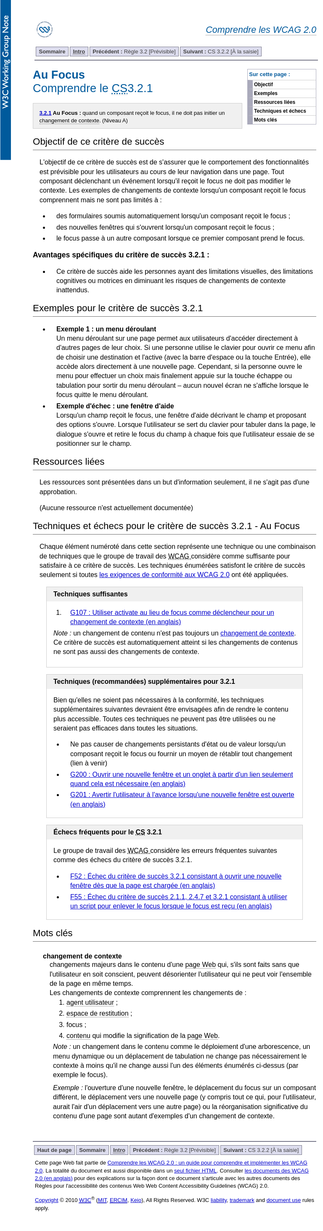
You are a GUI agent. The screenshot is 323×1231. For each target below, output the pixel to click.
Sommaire (52, 51)
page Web (200, 964)
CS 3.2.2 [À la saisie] (221, 51)
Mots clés (265, 120)
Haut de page (54, 1150)
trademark (242, 1200)
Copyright (46, 1200)
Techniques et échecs (280, 111)
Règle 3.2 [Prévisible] (134, 51)
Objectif (263, 84)
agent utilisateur (90, 1002)
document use (284, 1200)
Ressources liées (274, 102)
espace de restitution (97, 1013)
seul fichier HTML (195, 1170)
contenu (78, 1035)
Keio (135, 1200)
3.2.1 (46, 113)
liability (219, 1200)
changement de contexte (69, 120)
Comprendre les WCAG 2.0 (261, 29)
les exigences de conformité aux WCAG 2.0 (164, 574)
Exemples (266, 93)
